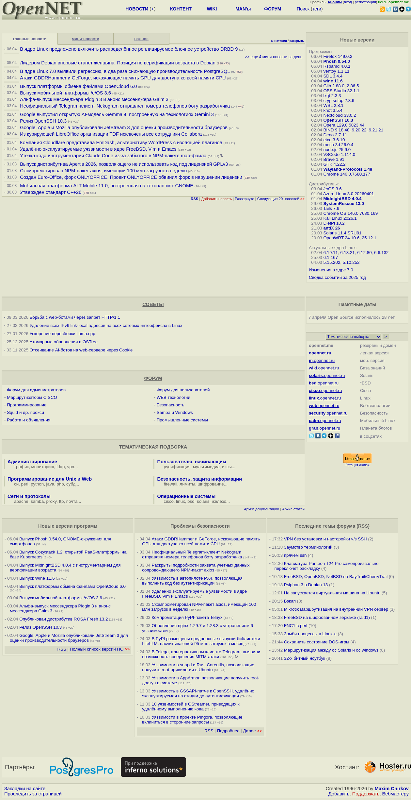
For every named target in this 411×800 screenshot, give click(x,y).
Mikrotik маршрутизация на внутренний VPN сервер (336, 609)
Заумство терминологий (308, 547)
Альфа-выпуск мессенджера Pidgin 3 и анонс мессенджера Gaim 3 (94, 99)
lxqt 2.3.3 (332, 95)
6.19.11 (330, 252)
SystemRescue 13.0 (343, 203)
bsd (191, 501)
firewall (170, 484)
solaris (203, 501)
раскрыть (297, 41)
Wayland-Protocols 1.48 (347, 169)
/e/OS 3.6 (332, 188)
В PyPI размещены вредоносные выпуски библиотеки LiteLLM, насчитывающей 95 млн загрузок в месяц (201, 641)
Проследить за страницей (33, 793)
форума (346, 526)
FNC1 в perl (296, 625)
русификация (177, 466)
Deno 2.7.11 (335, 134)
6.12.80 (364, 252)
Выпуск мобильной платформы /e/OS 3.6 (65, 92)
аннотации (279, 41)
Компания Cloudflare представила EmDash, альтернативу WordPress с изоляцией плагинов (121, 142)
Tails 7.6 (331, 208)
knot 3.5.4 (332, 110)
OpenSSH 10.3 (338, 120)
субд (70, 484)
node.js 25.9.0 (337, 149)
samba (37, 501)
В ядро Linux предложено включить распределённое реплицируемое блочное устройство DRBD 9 (129, 49)
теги (316, 8)
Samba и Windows (175, 412)
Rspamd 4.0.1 (336, 66)
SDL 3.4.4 (332, 76)
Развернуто (244, 199)
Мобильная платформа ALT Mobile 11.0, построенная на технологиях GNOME (106, 185)
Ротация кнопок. (357, 465)
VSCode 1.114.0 (339, 154)
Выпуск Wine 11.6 (37, 578)
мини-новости (85, 39)
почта (72, 501)
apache (21, 501)
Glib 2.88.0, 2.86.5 (341, 85)
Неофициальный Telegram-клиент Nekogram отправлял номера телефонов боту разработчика (125, 106)
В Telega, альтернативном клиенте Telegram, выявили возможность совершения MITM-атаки (201, 654)
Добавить (339, 793)
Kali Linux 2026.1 (339, 218)
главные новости (30, 39)
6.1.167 (330, 257)
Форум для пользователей (183, 389)
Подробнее (228, 730)
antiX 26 (331, 228)
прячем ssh (295, 555)
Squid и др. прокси (25, 412)
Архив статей (293, 509)
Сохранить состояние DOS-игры (316, 641)
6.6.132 (381, 252)
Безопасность (170, 404)
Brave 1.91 (333, 159)
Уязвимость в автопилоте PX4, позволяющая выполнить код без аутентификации (192, 581)
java (50, 484)
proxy (51, 501)
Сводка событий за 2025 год (337, 277)
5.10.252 (351, 262)
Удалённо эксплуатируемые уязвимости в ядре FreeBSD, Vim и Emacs (98, 149)
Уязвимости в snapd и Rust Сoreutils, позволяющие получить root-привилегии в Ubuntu (198, 667)
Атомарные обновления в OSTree (64, 341)
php (60, 484)
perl (24, 484)
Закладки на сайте (24, 788)
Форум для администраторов (36, 389)
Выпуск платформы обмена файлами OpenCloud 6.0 (79, 86)
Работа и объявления (28, 419)
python (37, 484)
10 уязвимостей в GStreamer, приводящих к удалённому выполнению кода (190, 706)
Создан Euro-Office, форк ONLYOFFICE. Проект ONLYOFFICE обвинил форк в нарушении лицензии (131, 177)
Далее (252, 730)
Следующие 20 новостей (281, 199)
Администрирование (32, 461)
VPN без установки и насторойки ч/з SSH (325, 538)
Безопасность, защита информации (199, 479)
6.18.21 (347, 252)
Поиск (303, 8)
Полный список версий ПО (100, 649)
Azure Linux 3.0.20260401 (348, 193)
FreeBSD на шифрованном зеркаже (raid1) (327, 617)
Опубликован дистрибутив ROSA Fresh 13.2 (63, 619)
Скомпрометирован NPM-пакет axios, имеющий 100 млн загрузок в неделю (103, 170)
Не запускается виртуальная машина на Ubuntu (332, 592)
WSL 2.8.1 (333, 105)
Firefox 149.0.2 (337, 56)
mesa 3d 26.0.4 (338, 144)
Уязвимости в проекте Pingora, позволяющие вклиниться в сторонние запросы (192, 719)
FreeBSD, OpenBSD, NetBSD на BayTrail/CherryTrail (335, 576)
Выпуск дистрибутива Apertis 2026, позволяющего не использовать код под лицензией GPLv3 (124, 164)
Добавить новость (216, 199)
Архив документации (261, 509)
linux (180, 501)
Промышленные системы (182, 419)
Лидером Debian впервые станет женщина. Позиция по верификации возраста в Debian (117, 62)
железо (219, 501)
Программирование (26, 404)
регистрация (365, 2)
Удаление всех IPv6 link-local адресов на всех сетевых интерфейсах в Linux (106, 325)
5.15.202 (331, 262)
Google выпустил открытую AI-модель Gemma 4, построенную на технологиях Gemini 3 (117, 114)
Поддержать (366, 793)
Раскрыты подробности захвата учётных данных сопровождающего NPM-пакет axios (195, 567)
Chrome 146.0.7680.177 (346, 174)
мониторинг (42, 466)
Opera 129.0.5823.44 (343, 125)
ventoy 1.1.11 (336, 71)
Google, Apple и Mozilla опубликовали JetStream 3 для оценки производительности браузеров (124, 127)
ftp (61, 501)
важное (141, 39)
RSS (61, 649)
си (16, 484)
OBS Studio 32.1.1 (341, 90)
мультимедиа (206, 466)
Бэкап (290, 601)
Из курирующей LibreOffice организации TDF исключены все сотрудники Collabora (111, 134)
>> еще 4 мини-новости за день (273, 57)
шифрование (211, 484)
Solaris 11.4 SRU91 (342, 232)
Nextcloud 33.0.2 (339, 115)
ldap (60, 466)
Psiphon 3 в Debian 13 (306, 584)
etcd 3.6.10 (334, 139)
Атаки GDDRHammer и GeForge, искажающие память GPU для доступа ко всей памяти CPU (123, 77)
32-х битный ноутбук (304, 658)
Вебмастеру (395, 793)
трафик (21, 466)
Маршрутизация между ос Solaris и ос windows (331, 650)
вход (348, 2)
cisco (168, 501)
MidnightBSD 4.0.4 (342, 198)
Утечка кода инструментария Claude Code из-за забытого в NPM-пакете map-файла (113, 155)
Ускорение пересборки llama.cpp (62, 333)
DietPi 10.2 (333, 223)
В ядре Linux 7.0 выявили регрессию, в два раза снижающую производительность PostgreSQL (125, 71)
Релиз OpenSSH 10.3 (43, 121)
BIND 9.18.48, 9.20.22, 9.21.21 (353, 130)
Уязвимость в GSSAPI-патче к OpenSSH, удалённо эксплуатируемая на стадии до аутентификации (198, 693)
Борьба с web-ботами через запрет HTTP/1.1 (75, 317)
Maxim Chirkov (392, 788)
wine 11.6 (332, 80)
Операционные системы (186, 496)
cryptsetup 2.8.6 (338, 100)
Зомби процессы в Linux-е (310, 633)
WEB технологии (173, 397)
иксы (227, 466)
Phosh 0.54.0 (336, 61)
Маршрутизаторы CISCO (32, 397)
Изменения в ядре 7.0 (331, 269)
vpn (70, 466)
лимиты (187, 484)
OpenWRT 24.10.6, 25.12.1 (349, 237)
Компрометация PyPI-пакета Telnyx (186, 617)
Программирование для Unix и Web (50, 479)
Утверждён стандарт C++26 (50, 192)
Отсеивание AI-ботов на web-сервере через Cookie (81, 350)
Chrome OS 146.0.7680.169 (350, 213)
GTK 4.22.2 (334, 164)
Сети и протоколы (29, 496)
